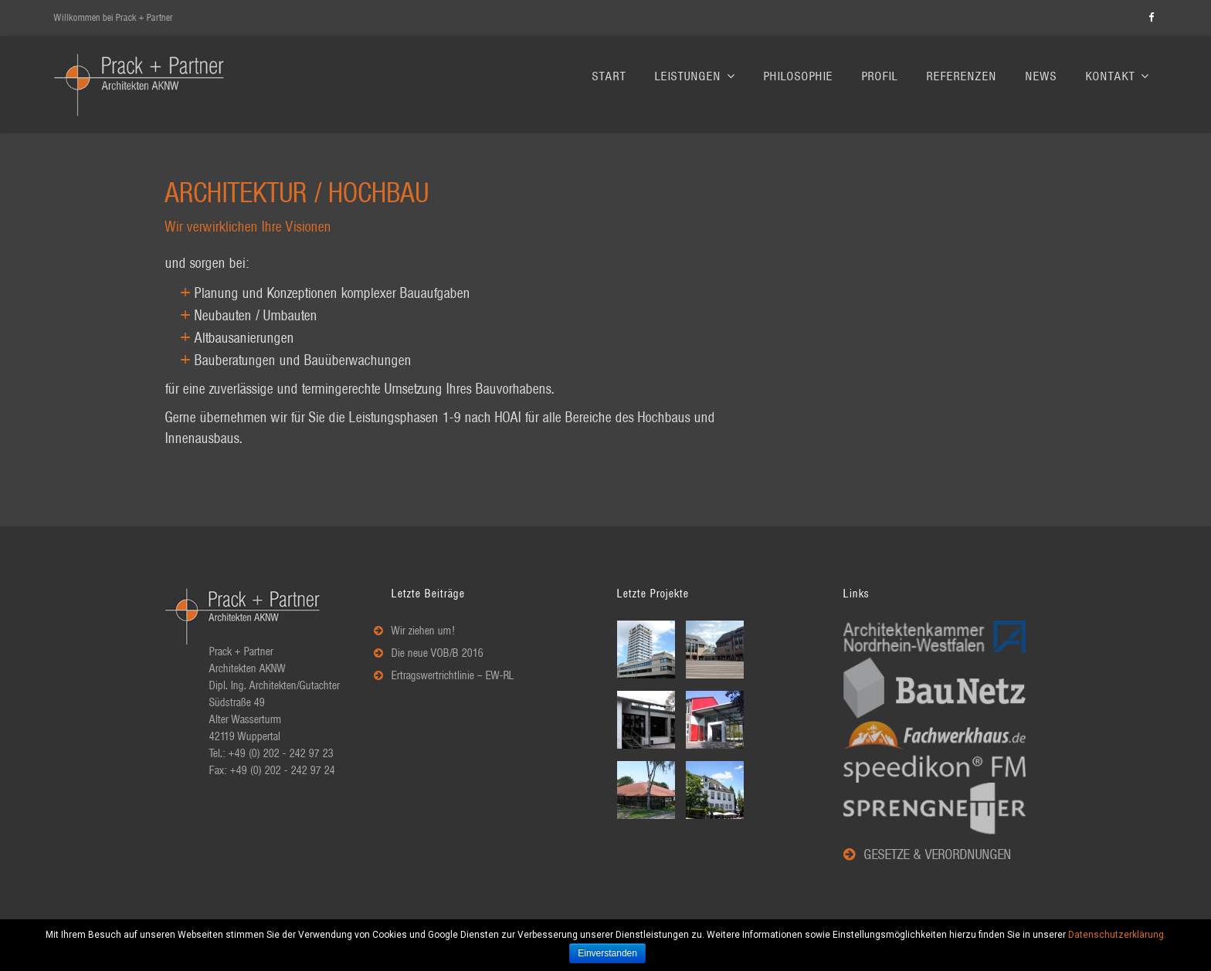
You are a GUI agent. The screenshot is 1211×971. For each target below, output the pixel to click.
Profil (880, 76)
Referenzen (962, 76)
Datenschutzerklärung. (1117, 934)
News (1041, 76)
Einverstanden (608, 953)
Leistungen (695, 76)
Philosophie (798, 76)
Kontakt (1117, 76)
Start (609, 76)
